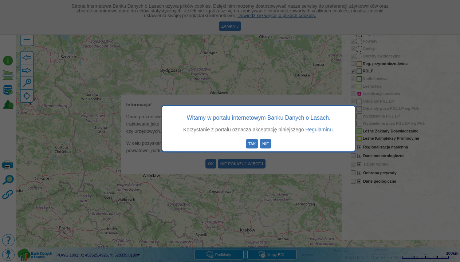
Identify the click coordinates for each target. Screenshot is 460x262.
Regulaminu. (319, 129)
